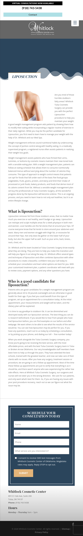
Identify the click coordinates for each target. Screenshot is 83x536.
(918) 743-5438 (32, 8)
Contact (33, 14)
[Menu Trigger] (75, 22)
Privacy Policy (41, 532)
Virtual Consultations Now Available (33, 3)
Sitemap (66, 529)
